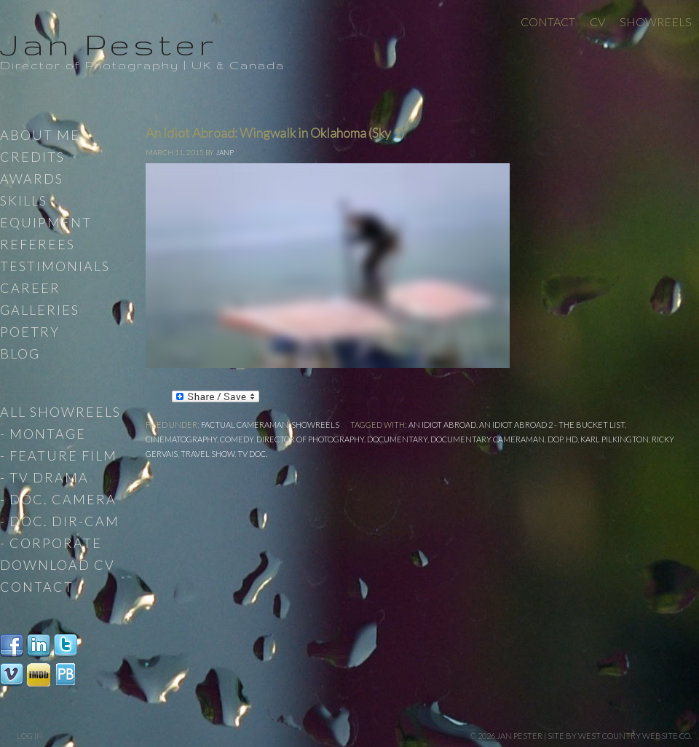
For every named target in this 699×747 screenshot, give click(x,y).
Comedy (236, 439)
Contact (548, 21)
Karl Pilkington (614, 439)
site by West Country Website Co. (620, 735)
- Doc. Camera (58, 499)
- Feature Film (58, 455)
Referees (37, 244)
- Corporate (51, 543)
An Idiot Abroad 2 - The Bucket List (552, 424)
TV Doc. (252, 453)
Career (30, 288)
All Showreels (60, 412)
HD (571, 439)
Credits (32, 157)
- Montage (43, 434)
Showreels (656, 21)
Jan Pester (108, 43)
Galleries (39, 310)
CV (597, 21)
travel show (207, 453)
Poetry (30, 332)
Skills (23, 200)
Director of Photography (310, 439)
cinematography (181, 439)
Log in (30, 735)
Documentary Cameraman (487, 439)
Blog (20, 353)
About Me (40, 135)
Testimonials (55, 266)
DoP (555, 439)
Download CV (57, 565)
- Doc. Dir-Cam (59, 521)
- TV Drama (44, 477)
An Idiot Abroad (442, 424)
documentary (397, 439)
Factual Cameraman (244, 424)
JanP (225, 152)
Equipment (46, 222)
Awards (31, 179)
